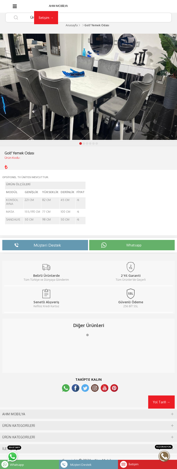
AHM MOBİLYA (58, 6)
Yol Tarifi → (161, 402)
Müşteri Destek (80, 464)
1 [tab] (88, 336)
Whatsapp (17, 464)
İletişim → (46, 18)
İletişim (133, 464)
